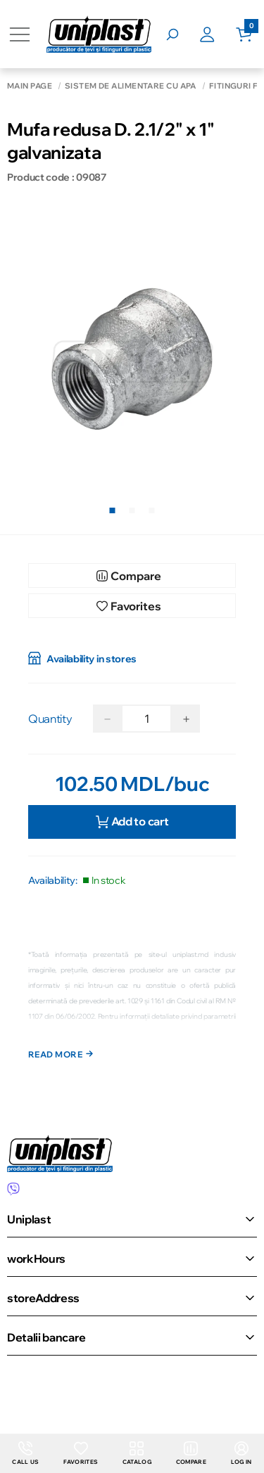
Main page (29, 86)
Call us (25, 1453)
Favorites (80, 1453)
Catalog (136, 1453)
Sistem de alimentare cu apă (130, 86)
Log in (241, 1453)
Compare (191, 1453)
